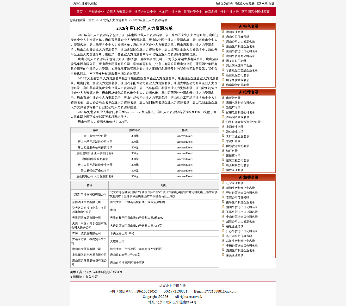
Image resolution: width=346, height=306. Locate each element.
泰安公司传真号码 (237, 197)
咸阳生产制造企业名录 (240, 188)
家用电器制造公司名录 (240, 112)
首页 (79, 11)
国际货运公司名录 (237, 146)
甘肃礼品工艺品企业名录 (242, 70)
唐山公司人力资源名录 (240, 41)
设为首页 (227, 3)
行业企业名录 (229, 11)
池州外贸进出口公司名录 (242, 207)
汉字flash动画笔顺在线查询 (104, 272)
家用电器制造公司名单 (240, 102)
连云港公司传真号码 (239, 236)
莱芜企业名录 (234, 255)
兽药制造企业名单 (237, 117)
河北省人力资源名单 (114, 20)
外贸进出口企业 (145, 11)
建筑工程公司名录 (237, 160)
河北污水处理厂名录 (239, 65)
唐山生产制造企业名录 (240, 46)
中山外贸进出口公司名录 (242, 216)
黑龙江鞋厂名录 (236, 61)
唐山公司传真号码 (237, 36)
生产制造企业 (94, 11)
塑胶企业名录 (234, 170)
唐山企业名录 (234, 32)
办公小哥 (91, 277)
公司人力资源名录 (119, 11)
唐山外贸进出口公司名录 (242, 51)
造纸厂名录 (233, 107)
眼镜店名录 (233, 155)
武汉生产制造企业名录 (240, 240)
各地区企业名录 (170, 11)
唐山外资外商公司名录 (240, 56)
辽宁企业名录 (234, 183)
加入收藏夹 (247, 3)
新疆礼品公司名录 (237, 75)
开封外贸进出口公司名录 (242, 192)
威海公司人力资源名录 (240, 221)
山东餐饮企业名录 (237, 80)
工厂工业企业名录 (237, 136)
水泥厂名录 (233, 141)
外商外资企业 (193, 11)
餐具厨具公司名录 (237, 165)
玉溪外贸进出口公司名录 (242, 212)
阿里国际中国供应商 (255, 11)
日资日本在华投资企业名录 (243, 122)
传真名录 (211, 11)
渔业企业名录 (234, 131)
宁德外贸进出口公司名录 (242, 245)
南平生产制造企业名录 (240, 202)
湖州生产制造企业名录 (240, 250)
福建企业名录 (234, 226)
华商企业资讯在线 (84, 3)
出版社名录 (233, 98)
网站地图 (267, 3)
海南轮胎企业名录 (237, 85)
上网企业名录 (234, 126)
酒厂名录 (232, 151)
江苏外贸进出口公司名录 (242, 231)
